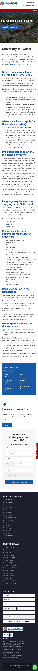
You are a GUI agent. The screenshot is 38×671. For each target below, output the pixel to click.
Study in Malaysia (7, 507)
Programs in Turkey (8, 578)
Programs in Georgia (8, 555)
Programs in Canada (8, 550)
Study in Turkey (7, 530)
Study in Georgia (7, 528)
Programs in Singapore (9, 570)
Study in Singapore (8, 515)
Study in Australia (7, 499)
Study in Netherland (8, 535)
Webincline (26, 665)
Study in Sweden (7, 525)
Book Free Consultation (36, 450)
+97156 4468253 (28, 5)
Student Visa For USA (8, 520)
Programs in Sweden (8, 575)
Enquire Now (7, 425)
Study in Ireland (7, 510)
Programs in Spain (8, 573)
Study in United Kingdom (9, 517)
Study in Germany (7, 504)
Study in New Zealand (9, 512)
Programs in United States (10, 583)
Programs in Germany (9, 557)
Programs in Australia (9, 547)
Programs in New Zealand (10, 568)
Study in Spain (7, 522)
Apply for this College (10, 27)
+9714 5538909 (29, 3)
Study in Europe (7, 533)
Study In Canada (7, 502)
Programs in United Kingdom (10, 580)
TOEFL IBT (9, 224)
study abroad (13, 64)
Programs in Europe (8, 552)
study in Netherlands (25, 100)
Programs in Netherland (9, 565)
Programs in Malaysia (8, 562)
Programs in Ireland (8, 560)
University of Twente (10, 54)
